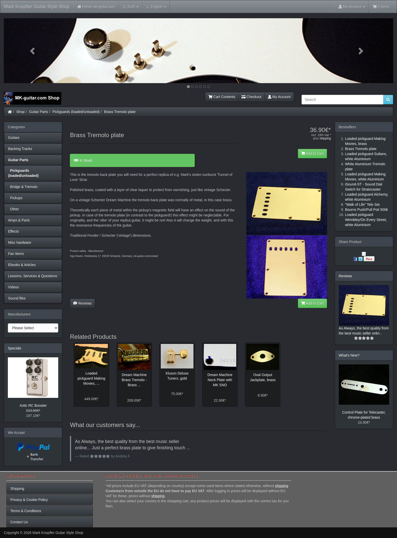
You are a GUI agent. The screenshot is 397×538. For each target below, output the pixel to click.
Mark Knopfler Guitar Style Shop (36, 6)
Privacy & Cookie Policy (29, 500)
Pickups (15, 198)
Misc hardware (19, 242)
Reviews (82, 303)
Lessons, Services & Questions (32, 276)
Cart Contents (221, 97)
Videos (13, 287)
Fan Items (16, 254)
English (156, 7)
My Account (279, 97)
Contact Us (19, 522)
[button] (33, 50)
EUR (130, 7)
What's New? (349, 355)
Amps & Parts (19, 220)
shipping (325, 138)
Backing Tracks (20, 149)
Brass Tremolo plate (120, 112)
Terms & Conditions (25, 511)
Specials (14, 348)
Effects (13, 231)
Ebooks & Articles (22, 265)
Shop (20, 112)
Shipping (17, 489)
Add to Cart (312, 154)
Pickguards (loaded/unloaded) (76, 112)
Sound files (17, 298)
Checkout (252, 97)
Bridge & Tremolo (22, 187)
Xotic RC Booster (33, 405)
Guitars (13, 138)
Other (13, 209)
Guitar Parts (38, 112)
